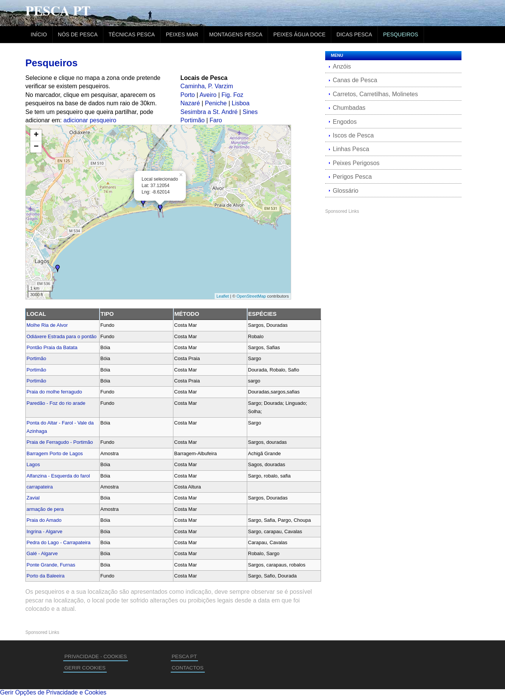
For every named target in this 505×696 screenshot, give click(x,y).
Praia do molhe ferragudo (54, 392)
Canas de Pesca (355, 80)
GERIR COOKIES (85, 668)
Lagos (33, 464)
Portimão (193, 120)
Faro (216, 120)
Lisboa (240, 103)
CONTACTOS (188, 668)
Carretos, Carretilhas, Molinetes (375, 94)
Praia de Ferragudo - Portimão (59, 442)
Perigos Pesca (352, 176)
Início (39, 34)
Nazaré (190, 103)
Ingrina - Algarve (44, 531)
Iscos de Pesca (353, 135)
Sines (250, 112)
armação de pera (45, 509)
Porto (188, 95)
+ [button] (36, 135)
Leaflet (223, 296)
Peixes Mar (182, 34)
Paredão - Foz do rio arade (55, 403)
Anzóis (342, 66)
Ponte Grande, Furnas (50, 565)
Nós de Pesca (78, 34)
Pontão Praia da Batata (51, 347)
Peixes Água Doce (299, 34)
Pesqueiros (400, 34)
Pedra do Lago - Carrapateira (58, 542)
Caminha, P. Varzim (207, 86)
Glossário (345, 190)
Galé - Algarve (42, 553)
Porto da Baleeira (45, 576)
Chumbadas (349, 108)
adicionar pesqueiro (90, 120)
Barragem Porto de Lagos (54, 453)
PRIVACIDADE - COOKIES (95, 656)
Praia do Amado (44, 520)
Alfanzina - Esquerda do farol (58, 476)
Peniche (216, 103)
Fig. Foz (232, 95)
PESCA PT (184, 656)
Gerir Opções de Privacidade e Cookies (53, 692)
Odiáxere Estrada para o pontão (61, 336)
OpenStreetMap (251, 296)
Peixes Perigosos (356, 163)
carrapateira (39, 487)
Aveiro (208, 95)
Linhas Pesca (351, 149)
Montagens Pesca (236, 34)
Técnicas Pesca (132, 34)
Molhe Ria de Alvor (47, 325)
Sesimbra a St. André (209, 112)
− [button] (36, 147)
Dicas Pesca (354, 34)
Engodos (345, 122)
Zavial (33, 498)
